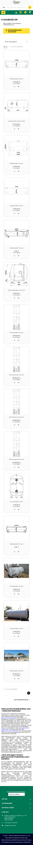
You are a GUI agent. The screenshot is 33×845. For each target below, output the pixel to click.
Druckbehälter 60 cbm (16, 332)
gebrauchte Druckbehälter (10, 731)
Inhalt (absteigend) (16, 42)
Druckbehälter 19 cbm (16, 628)
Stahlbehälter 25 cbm (16, 163)
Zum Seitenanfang (22, 700)
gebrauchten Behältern (9, 718)
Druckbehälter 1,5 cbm (16, 586)
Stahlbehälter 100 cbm (16, 544)
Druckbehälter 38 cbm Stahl (16, 121)
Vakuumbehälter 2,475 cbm (16, 290)
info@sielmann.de (10, 825)
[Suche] (17, 7)
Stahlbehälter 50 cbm (16, 79)
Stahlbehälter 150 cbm (16, 248)
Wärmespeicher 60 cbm (16, 375)
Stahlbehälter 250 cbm (16, 671)
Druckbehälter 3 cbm (16, 502)
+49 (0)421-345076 (10, 823)
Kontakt (5, 812)
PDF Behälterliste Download (15, 31)
